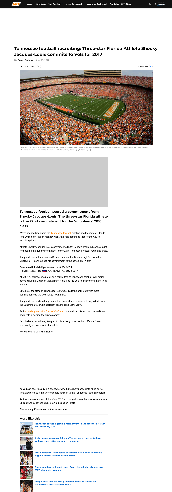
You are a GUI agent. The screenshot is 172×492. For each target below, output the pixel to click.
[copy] (39, 66)
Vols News (41, 4)
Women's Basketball (97, 4)
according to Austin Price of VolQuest (44, 311)
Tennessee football (61, 233)
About (30, 4)
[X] (150, 4)
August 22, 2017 (70, 270)
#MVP (39, 267)
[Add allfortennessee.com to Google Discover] (145, 66)
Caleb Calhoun (26, 60)
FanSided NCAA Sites (120, 4)
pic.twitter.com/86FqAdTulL (58, 267)
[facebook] (155, 4)
